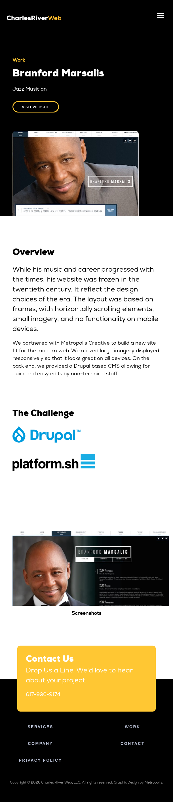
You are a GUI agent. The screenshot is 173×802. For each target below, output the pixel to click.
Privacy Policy (40, 760)
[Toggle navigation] (160, 16)
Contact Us (50, 659)
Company (40, 743)
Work (132, 726)
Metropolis (153, 782)
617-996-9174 (43, 694)
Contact (133, 743)
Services (40, 726)
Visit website (36, 107)
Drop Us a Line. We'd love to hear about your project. (79, 675)
